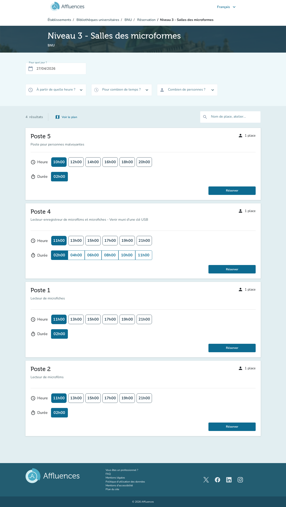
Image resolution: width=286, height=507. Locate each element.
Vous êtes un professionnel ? (131, 470)
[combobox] (55, 89)
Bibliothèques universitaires (97, 20)
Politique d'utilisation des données (125, 481)
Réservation (146, 20)
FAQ (108, 474)
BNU (128, 20)
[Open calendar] (31, 69)
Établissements (59, 20)
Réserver (232, 191)
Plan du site (112, 489)
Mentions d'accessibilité (119, 485)
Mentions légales (115, 477)
